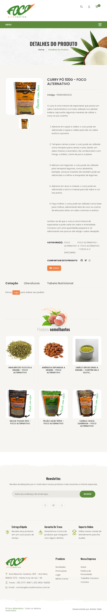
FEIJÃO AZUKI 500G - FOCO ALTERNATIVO (53, 422)
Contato (85, 582)
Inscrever (86, 494)
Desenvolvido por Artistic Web (87, 609)
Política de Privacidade (86, 573)
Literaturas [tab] (33, 283)
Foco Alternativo (16, 609)
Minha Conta (62, 578)
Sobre (83, 567)
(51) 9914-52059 (42, 582)
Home (41, 49)
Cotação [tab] (11, 283)
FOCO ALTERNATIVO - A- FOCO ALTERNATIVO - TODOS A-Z (88, 246)
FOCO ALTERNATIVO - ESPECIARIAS (70, 247)
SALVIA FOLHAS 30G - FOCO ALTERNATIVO (20, 422)
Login (16, 292)
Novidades (61, 567)
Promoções (61, 571)
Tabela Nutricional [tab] (62, 283)
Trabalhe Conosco (90, 578)
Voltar (54, 268)
